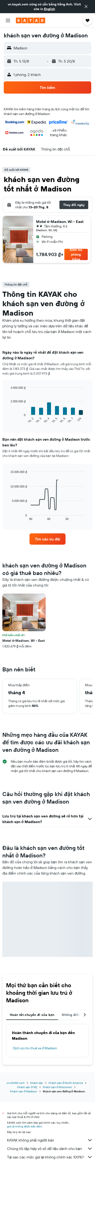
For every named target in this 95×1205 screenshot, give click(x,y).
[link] (47, 539)
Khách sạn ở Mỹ (27, 1087)
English (49, 9)
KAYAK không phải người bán (50, 1140)
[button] (86, 6)
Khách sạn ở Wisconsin (57, 1087)
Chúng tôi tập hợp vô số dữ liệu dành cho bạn (50, 1148)
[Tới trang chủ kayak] (30, 20)
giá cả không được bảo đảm (24, 1126)
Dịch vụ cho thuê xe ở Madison (35, 1048)
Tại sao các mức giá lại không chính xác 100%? (50, 1157)
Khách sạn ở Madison (23, 1091)
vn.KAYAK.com (16, 1083)
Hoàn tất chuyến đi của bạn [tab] (32, 1015)
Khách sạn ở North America (66, 1083)
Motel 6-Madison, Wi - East (60, 221)
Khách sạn (36, 1083)
